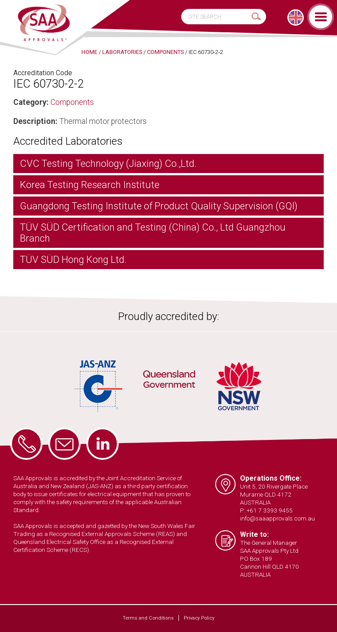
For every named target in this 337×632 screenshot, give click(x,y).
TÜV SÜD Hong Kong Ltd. (73, 259)
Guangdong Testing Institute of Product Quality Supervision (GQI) (159, 206)
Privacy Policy (199, 618)
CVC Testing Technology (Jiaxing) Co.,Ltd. (108, 163)
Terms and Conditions (148, 618)
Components (72, 102)
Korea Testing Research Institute (89, 184)
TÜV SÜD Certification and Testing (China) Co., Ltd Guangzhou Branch (153, 233)
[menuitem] (295, 17)
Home (89, 52)
